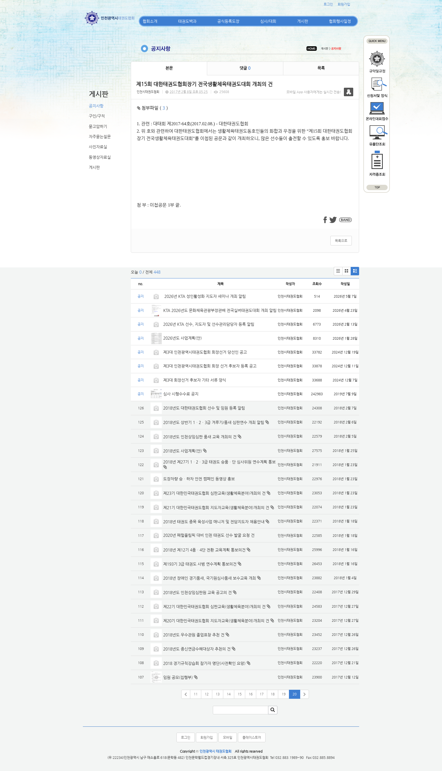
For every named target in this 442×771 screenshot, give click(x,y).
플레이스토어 (251, 737)
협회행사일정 (340, 21)
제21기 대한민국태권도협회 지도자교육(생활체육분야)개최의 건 (216, 507)
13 (218, 694)
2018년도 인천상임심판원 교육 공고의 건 (197, 592)
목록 (321, 68)
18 (273, 694)
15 (240, 694)
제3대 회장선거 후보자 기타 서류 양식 (194, 380)
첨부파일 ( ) (152, 108)
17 (262, 694)
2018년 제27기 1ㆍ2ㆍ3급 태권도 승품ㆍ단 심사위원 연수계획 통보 (219, 462)
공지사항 (96, 106)
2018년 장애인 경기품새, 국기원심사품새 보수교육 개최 (209, 578)
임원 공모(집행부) (178, 677)
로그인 (328, 4)
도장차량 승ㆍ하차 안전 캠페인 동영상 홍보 (199, 478)
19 (284, 694)
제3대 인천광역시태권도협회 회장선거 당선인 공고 (205, 352)
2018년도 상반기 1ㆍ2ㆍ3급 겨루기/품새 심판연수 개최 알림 (213, 422)
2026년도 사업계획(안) (182, 338)
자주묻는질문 (100, 136)
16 (251, 694)
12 (207, 694)
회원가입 (344, 4)
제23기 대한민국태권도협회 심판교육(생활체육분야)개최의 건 (214, 493)
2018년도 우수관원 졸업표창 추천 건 (193, 634)
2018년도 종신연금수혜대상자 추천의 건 (197, 649)
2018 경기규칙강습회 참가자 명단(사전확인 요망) (204, 663)
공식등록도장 (228, 21)
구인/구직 (97, 116)
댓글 (245, 68)
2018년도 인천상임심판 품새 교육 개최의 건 (200, 436)
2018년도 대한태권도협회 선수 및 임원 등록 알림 (204, 408)
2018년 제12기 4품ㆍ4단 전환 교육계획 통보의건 (204, 550)
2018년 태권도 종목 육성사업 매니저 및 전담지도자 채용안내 (213, 521)
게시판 (302, 21)
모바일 (227, 737)
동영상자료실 (100, 157)
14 (229, 694)
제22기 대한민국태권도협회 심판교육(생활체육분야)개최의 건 (214, 606)
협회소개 (150, 21)
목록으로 (341, 241)
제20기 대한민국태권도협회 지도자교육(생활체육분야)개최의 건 (216, 620)
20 (295, 694)
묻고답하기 (98, 126)
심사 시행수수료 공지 (180, 394)
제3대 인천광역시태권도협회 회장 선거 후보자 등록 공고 (210, 366)
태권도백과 (187, 21)
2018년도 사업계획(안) (182, 451)
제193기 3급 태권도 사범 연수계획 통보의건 (200, 564)
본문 (169, 68)
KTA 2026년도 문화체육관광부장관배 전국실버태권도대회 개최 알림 (220, 310)
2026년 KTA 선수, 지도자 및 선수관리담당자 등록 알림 (208, 324)
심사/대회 (268, 21)
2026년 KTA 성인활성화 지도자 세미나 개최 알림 (204, 296)
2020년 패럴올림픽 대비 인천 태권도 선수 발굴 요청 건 (209, 535)
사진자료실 (98, 146)
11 (196, 694)
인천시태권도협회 (148, 92)
